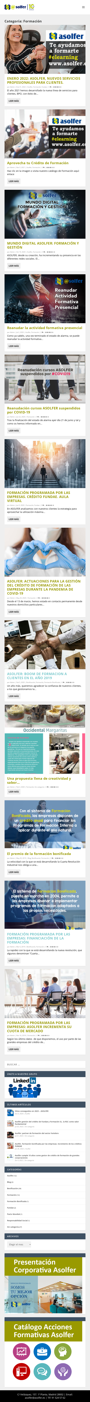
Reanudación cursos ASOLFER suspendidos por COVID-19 (43, 410)
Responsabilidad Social (17, 1220)
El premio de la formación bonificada (39, 853)
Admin (12, 87)
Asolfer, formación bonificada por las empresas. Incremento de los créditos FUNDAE (48, 1145)
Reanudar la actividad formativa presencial (44, 327)
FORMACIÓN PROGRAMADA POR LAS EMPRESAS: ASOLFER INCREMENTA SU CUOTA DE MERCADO (39, 1026)
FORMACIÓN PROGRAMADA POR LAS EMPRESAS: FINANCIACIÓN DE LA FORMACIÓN (38, 938)
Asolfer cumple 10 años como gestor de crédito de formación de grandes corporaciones (47, 1156)
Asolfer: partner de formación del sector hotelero (37, 1133)
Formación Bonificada (52, 682)
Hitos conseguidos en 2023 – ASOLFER (31, 1111)
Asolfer (30, 87)
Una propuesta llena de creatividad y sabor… (39, 780)
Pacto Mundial (13, 1214)
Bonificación (30, 682)
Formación (37, 87)
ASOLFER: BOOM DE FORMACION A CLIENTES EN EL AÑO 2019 (37, 675)
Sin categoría (39, 787)
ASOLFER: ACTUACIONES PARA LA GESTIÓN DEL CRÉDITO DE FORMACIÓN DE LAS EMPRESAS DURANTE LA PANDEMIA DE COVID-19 (44, 587)
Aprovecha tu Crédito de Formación (38, 163)
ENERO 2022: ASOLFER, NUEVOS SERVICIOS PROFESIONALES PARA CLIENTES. (43, 80)
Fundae (44, 87)
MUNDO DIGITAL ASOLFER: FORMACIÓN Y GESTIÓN (43, 245)
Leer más (14, 100)
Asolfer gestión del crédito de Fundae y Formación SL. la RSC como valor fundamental (47, 1122)
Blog (29, 858)
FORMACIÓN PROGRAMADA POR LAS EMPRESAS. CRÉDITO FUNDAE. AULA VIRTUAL (38, 496)
